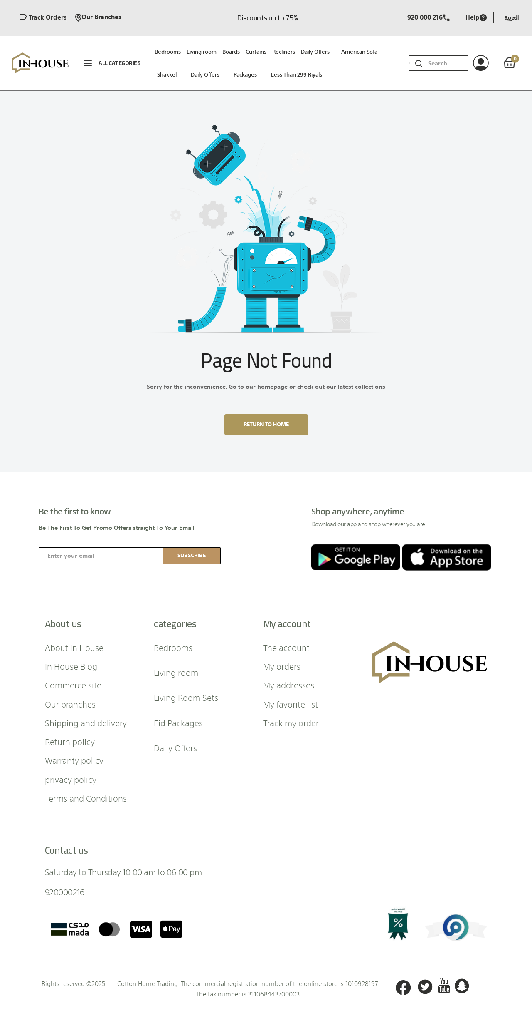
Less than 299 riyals (296, 74)
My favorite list (290, 704)
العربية (512, 17)
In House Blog (71, 666)
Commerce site (73, 685)
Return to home (266, 424)
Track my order (291, 722)
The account (286, 647)
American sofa (359, 51)
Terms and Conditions (86, 798)
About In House (74, 647)
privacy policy (70, 779)
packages (245, 74)
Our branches (98, 18)
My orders (281, 666)
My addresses (288, 685)
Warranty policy (74, 760)
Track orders (43, 18)
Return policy (70, 741)
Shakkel (167, 74)
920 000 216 (428, 17)
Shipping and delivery (86, 722)
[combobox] (448, 63)
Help (476, 17)
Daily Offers (205, 74)
